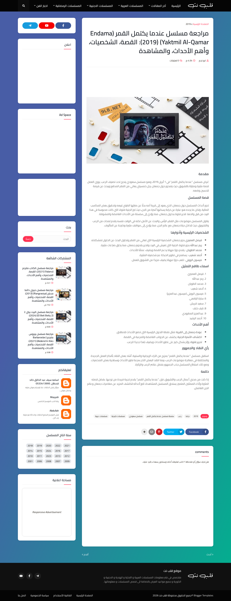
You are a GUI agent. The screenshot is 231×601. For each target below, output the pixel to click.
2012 (66, 456)
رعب (180, 416)
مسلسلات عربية (101, 416)
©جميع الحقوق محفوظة (180, 595)
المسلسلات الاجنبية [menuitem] (101, 5)
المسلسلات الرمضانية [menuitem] (69, 5)
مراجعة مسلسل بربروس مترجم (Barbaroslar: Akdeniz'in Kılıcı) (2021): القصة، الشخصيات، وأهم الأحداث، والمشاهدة (40, 341)
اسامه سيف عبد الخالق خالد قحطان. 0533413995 (44, 381)
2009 (66, 461)
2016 (57, 451)
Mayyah (54, 397)
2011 (39, 456)
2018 (30, 445)
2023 (48, 456)
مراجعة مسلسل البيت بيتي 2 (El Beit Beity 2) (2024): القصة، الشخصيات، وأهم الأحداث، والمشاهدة (38, 317)
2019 (188, 24)
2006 (39, 461)
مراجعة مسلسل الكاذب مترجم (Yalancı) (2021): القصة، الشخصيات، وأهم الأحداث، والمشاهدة (37, 273)
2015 (39, 451)
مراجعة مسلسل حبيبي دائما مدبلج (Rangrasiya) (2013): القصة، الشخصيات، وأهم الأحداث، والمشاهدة (39, 295)
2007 (57, 461)
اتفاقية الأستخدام (62, 595)
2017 (66, 451)
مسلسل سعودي (136, 416)
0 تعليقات (174, 60)
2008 (48, 461)
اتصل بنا (22, 595)
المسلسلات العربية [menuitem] (132, 5)
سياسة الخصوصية (39, 595)
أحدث (209, 554)
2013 (57, 456)
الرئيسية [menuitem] (176, 5)
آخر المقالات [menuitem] (158, 5)
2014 (30, 451)
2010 (30, 456)
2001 (30, 461)
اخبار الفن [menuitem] (42, 5)
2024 (48, 451)
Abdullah (54, 411)
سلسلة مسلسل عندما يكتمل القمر (160, 416)
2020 (48, 445)
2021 (66, 445)
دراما (187, 416)
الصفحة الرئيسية (201, 24)
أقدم (86, 554)
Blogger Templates (203, 595)
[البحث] (52, 239)
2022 (57, 445)
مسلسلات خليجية (118, 416)
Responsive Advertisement (46, 512)
